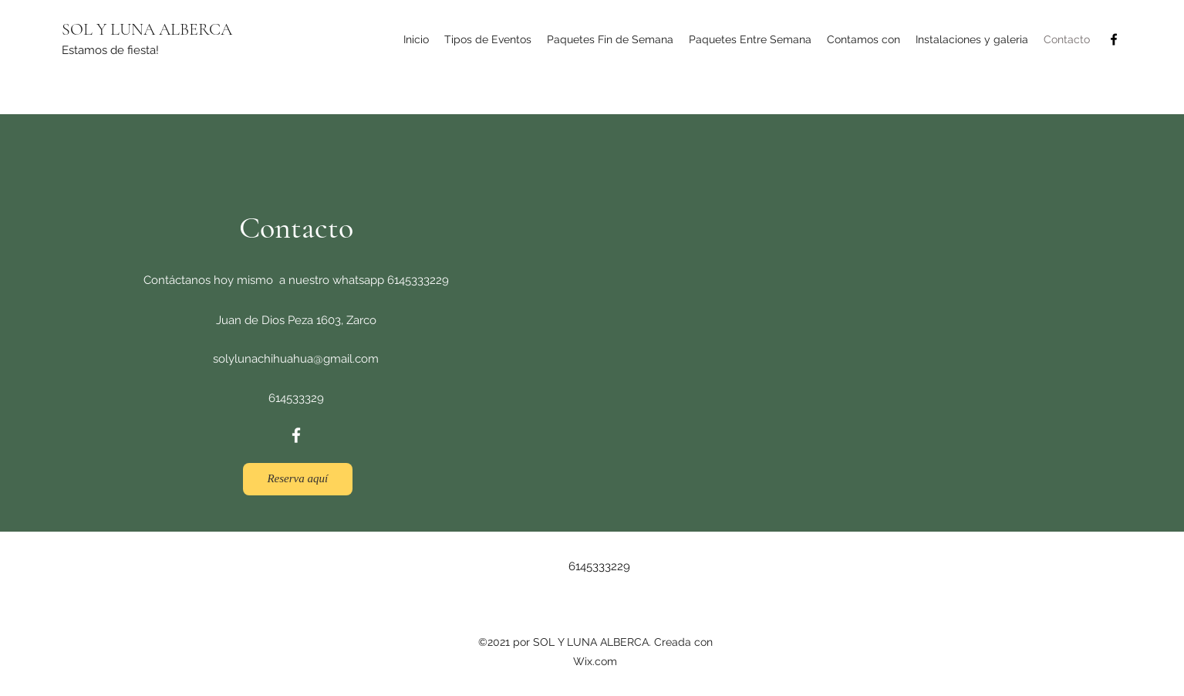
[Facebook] (1114, 39)
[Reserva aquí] (298, 479)
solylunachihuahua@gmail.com (296, 359)
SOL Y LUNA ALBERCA (147, 29)
